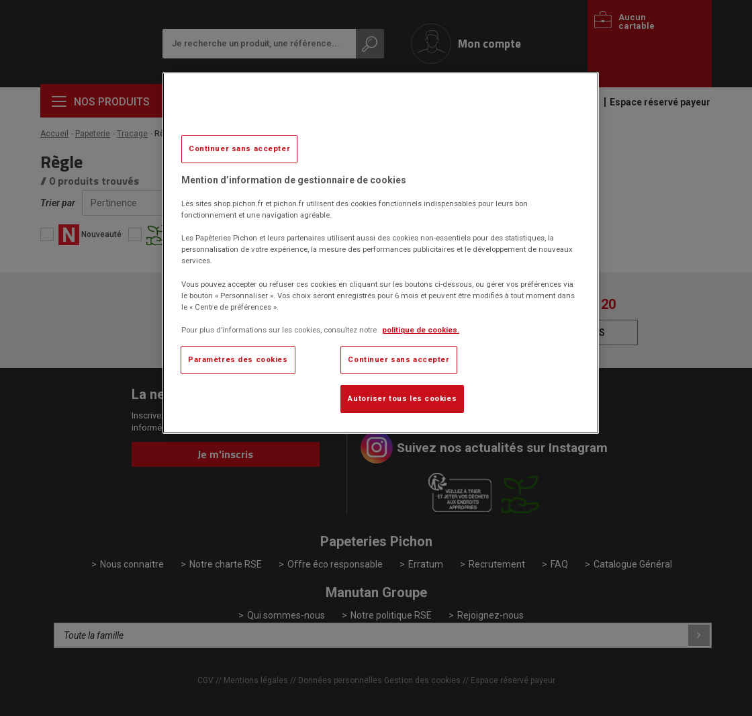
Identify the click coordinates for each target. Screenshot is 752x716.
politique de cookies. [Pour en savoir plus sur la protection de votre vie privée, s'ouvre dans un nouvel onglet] (420, 329)
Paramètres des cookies (238, 359)
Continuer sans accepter (239, 148)
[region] (380, 253)
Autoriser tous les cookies (402, 398)
